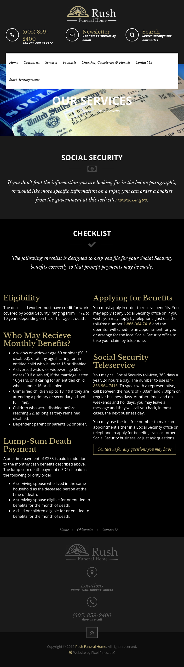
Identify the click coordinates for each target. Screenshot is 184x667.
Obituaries (31, 62)
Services (51, 62)
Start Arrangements (24, 80)
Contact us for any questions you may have (135, 449)
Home (13, 62)
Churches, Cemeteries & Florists (105, 62)
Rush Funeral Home (90, 646)
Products (69, 62)
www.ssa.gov (132, 200)
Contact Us (144, 62)
